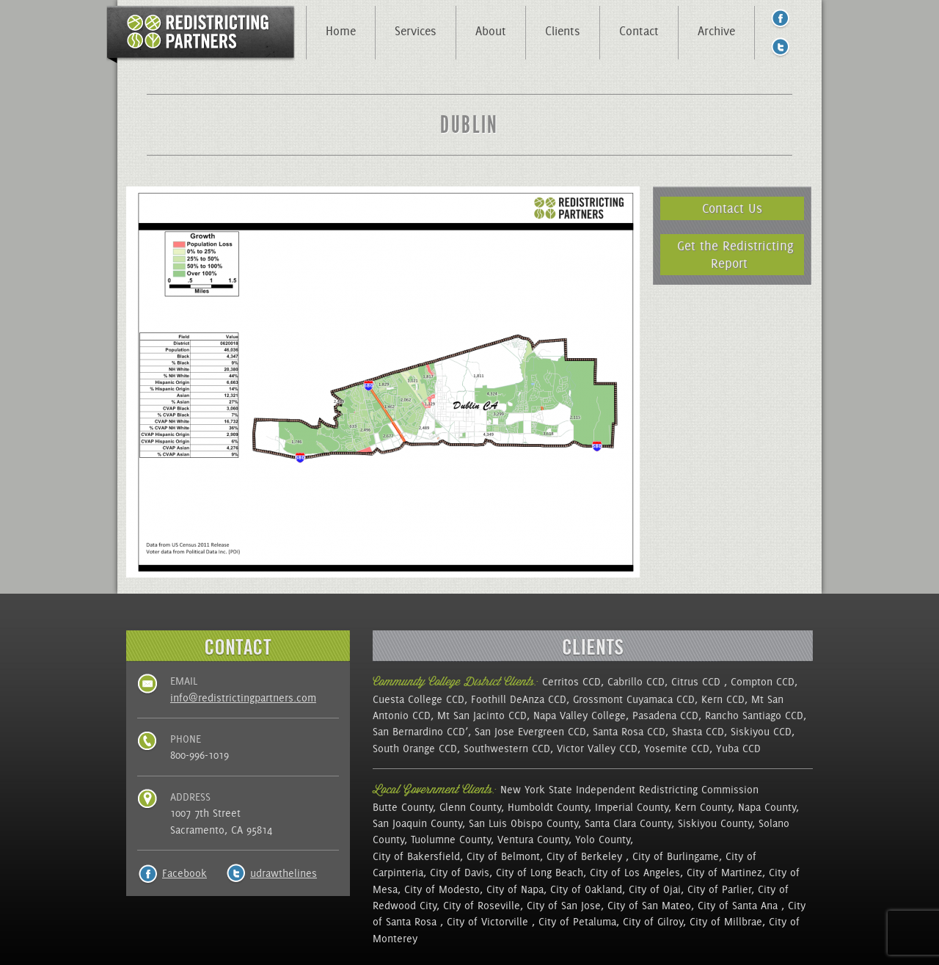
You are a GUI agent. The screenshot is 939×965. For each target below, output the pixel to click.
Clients (562, 30)
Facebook (184, 873)
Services (415, 30)
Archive (716, 30)
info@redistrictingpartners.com (243, 697)
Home (341, 30)
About (490, 30)
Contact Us (732, 208)
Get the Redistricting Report (735, 254)
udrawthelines (283, 873)
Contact (639, 30)
